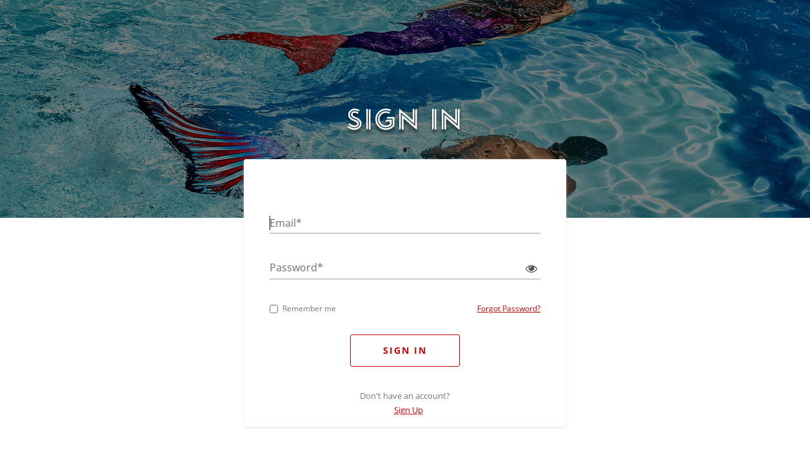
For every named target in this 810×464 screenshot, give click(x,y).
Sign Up (408, 410)
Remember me (303, 308)
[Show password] (527, 268)
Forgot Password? (508, 308)
